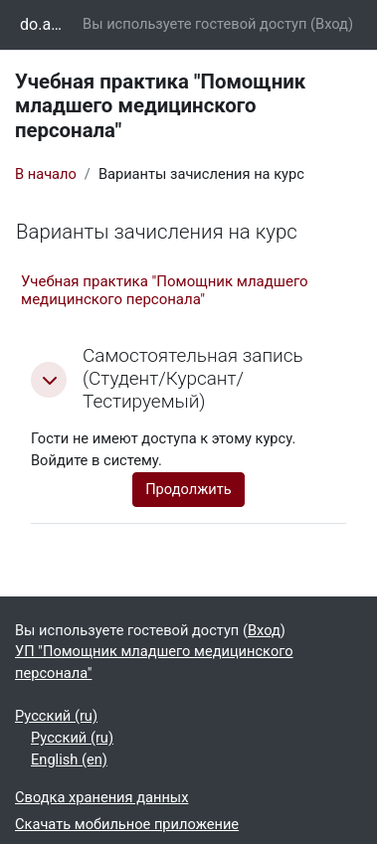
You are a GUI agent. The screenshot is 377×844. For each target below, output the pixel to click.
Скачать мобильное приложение (127, 824)
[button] (49, 380)
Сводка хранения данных (101, 797)
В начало (46, 174)
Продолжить (188, 489)
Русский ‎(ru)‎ (56, 716)
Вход (331, 24)
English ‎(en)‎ (69, 759)
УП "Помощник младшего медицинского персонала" (154, 662)
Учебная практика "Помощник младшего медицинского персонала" (164, 290)
